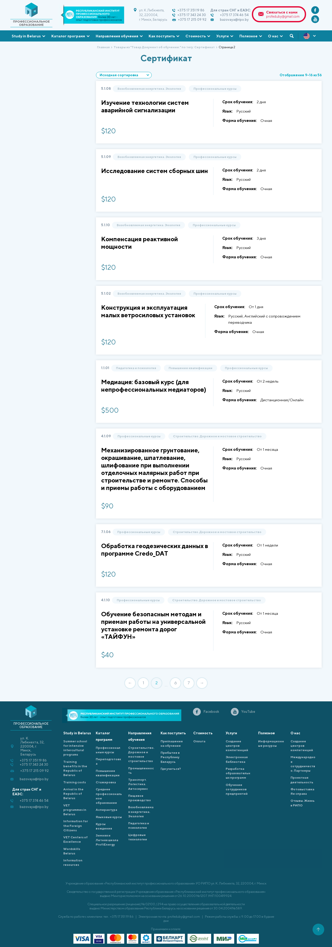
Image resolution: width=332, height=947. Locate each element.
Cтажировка (106, 782)
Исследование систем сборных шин (154, 170)
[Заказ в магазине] (124, 75)
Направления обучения (117, 36)
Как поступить (162, 36)
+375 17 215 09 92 (192, 20)
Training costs (74, 782)
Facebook (211, 712)
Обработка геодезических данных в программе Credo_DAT (154, 549)
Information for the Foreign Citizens (75, 825)
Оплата (199, 741)
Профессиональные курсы (215, 89)
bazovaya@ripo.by (234, 20)
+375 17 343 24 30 (191, 15)
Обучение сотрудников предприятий (237, 789)
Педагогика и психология (136, 368)
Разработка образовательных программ (238, 773)
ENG (309, 36)
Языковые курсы (109, 817)
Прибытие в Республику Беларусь (170, 757)
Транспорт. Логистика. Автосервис (138, 784)
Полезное (248, 36)
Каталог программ (68, 36)
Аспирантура (106, 810)
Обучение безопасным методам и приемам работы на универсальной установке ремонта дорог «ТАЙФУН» (153, 625)
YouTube (248, 712)
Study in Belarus (26, 36)
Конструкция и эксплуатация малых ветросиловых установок (148, 311)
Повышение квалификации (190, 368)
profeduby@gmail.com (283, 16)
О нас (273, 36)
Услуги (222, 36)
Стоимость (195, 36)
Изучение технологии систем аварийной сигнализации (145, 106)
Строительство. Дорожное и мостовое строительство (217, 436)
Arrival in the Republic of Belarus (73, 793)
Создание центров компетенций (237, 745)
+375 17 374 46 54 (234, 15)
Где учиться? (171, 769)
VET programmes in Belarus (74, 809)
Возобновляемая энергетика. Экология (149, 89)
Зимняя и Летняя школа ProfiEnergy (107, 839)
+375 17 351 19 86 (190, 10)
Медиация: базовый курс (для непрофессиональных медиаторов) (153, 385)
